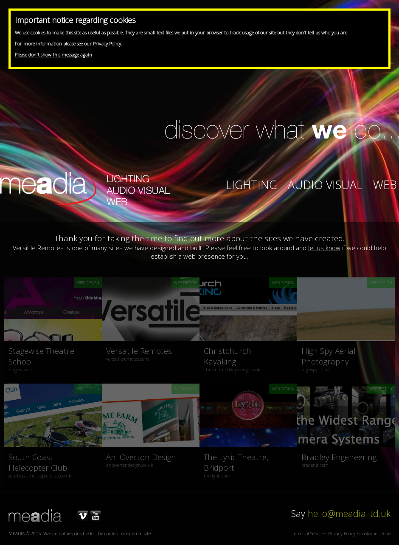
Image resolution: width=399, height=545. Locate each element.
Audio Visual (325, 184)
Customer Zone (375, 534)
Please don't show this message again (53, 54)
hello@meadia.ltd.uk (349, 513)
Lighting (251, 184)
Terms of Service (308, 534)
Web (385, 184)
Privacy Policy (107, 43)
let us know (324, 247)
